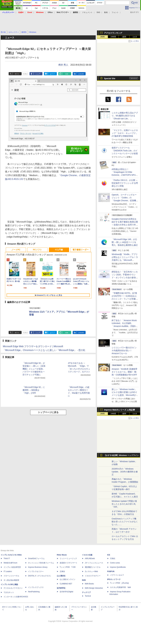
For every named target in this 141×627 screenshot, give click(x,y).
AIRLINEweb (90, 558)
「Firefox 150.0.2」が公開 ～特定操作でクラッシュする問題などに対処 (125, 183)
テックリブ (86, 592)
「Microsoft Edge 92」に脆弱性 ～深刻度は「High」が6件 (34, 390)
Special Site (109, 78)
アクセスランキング (113, 33)
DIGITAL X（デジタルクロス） (40, 576)
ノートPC (15, 250)
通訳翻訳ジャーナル (92, 567)
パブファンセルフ (117, 575)
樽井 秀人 (63, 65)
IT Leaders (8, 571)
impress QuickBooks (118, 567)
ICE (108, 555)
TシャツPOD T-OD (68, 567)
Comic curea (115, 563)
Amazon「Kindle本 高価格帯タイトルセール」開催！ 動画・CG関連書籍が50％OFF (124, 372)
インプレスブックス (36, 587)
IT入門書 (59, 250)
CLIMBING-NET (66, 584)
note (66, 74)
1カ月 (135, 37)
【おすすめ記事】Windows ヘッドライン (121, 455)
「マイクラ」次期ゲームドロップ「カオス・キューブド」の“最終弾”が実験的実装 (125, 133)
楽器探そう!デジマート (68, 563)
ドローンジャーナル (11, 576)
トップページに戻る (48, 412)
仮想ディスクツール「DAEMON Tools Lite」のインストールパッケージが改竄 (125, 151)
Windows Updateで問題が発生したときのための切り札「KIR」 (124, 504)
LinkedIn (81, 74)
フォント (115, 12)
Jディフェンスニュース (94, 563)
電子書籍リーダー (81, 250)
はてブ (52, 74)
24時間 (113, 37)
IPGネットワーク (114, 579)
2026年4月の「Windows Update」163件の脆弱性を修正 (125, 472)
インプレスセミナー (36, 571)
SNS (98, 12)
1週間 (124, 37)
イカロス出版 (87, 555)
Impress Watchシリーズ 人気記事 (119, 410)
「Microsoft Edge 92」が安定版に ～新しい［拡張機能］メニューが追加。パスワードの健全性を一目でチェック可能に (34, 369)
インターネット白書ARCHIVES (16, 597)
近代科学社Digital (66, 592)
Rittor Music (62, 555)
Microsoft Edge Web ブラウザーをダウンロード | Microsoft (33, 346)
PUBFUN (110, 571)
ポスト (17, 74)
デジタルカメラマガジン (13, 588)
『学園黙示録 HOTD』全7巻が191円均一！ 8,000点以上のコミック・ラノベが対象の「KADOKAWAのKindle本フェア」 (125, 299)
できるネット (9, 592)
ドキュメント (87, 12)
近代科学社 (61, 588)
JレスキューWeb (91, 571)
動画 (106, 12)
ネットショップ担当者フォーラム (41, 563)
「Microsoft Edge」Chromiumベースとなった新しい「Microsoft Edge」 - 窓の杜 (44, 350)
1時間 (102, 37)
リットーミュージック (68, 558)
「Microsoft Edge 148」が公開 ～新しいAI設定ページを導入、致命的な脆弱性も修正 (125, 242)
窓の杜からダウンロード (79, 149)
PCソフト (37, 250)
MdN (84, 580)
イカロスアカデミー (92, 576)
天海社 (112, 558)
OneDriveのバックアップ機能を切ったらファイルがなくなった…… (125, 522)
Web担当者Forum (10, 563)
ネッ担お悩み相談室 (11, 580)
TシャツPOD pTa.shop (119, 583)
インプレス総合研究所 (12, 567)
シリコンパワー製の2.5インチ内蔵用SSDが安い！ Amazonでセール (124, 350)
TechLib (88, 596)
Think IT (7, 558)
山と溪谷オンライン (67, 579)
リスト (25, 74)
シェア (38, 74)
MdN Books (89, 584)
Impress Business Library (37, 567)
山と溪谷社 (61, 576)
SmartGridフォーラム (36, 558)
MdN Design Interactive (94, 588)
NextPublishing (34, 592)
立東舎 (62, 571)
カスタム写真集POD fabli (120, 587)
